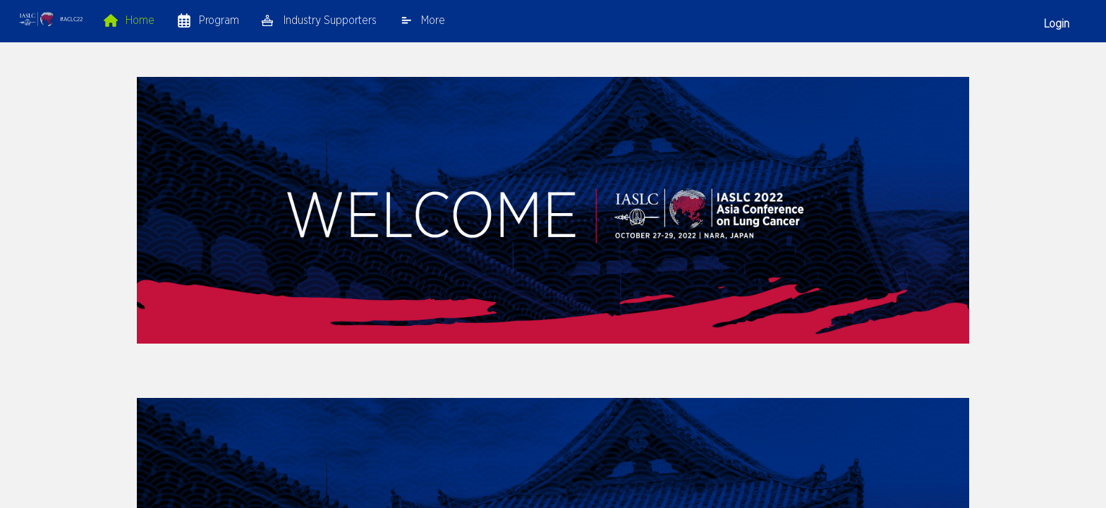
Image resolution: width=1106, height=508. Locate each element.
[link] (129, 19)
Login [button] (1057, 24)
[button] (51, 20)
